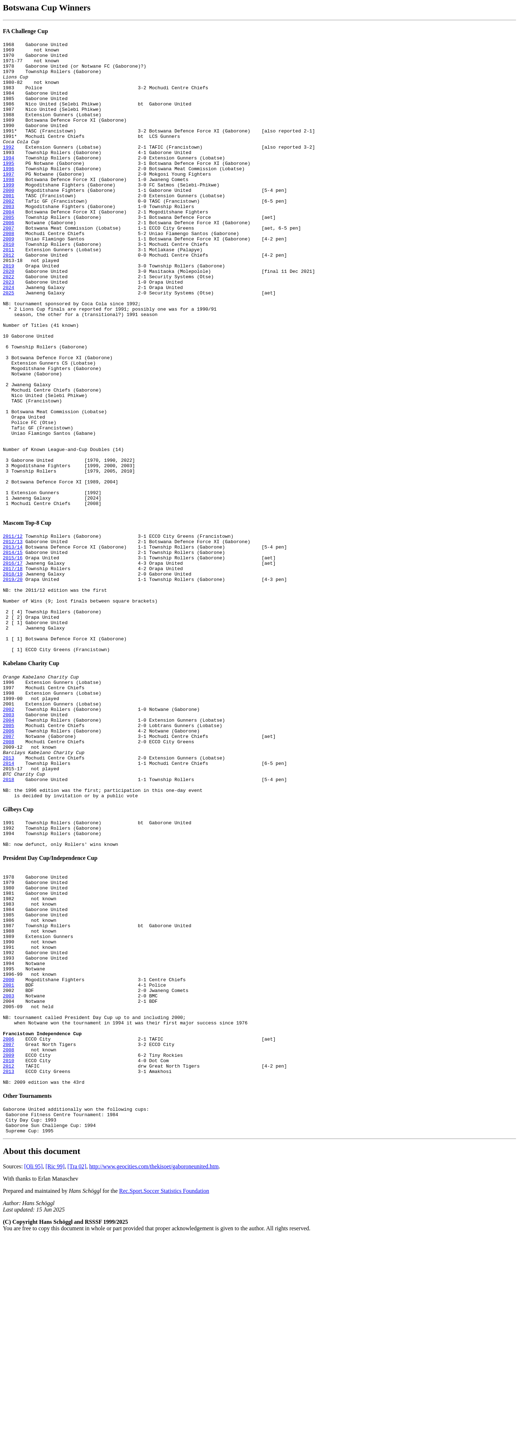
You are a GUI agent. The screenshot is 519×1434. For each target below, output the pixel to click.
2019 (8, 311)
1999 (8, 214)
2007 (8, 265)
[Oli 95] (33, 1363)
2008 (8, 272)
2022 (8, 324)
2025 (8, 343)
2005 (8, 252)
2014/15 (13, 650)
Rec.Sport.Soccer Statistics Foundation (164, 1387)
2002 (8, 233)
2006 (8, 259)
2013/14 (13, 644)
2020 (8, 317)
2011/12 (13, 631)
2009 (8, 278)
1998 (8, 207)
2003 (8, 239)
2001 (8, 227)
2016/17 (13, 663)
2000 (8, 220)
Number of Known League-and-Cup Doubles (56, 531)
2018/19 (13, 676)
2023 (8, 330)
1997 (8, 201)
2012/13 (13, 637)
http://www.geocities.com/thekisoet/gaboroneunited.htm (153, 1363)
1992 (8, 168)
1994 (8, 181)
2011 (8, 291)
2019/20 (13, 683)
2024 (8, 337)
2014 (8, 899)
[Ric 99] (55, 1363)
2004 (8, 246)
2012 (8, 298)
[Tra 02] (76, 1363)
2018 (8, 918)
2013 (8, 892)
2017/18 (13, 670)
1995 (8, 188)
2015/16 (13, 657)
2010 (8, 285)
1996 (8, 194)
